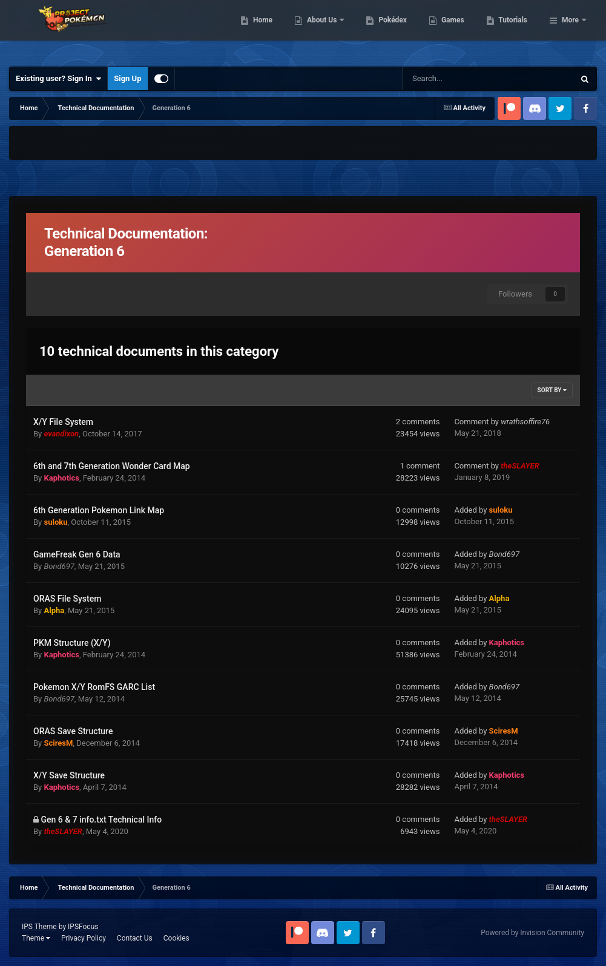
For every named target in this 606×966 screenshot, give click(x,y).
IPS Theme (39, 926)
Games (514, 30)
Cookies (176, 938)
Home (324, 30)
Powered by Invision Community (532, 932)
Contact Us (135, 938)
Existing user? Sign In (58, 78)
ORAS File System (67, 598)
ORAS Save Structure (73, 731)
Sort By (552, 390)
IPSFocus (83, 926)
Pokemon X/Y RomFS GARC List (94, 687)
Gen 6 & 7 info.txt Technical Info (101, 819)
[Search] (441, 78)
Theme (36, 938)
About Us (384, 30)
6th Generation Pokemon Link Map (98, 510)
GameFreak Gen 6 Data (76, 554)
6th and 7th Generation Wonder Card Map (111, 466)
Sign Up (127, 78)
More (570, 30)
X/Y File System (63, 422)
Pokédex (455, 30)
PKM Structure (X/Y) (72, 643)
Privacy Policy (83, 938)
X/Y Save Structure (69, 775)
